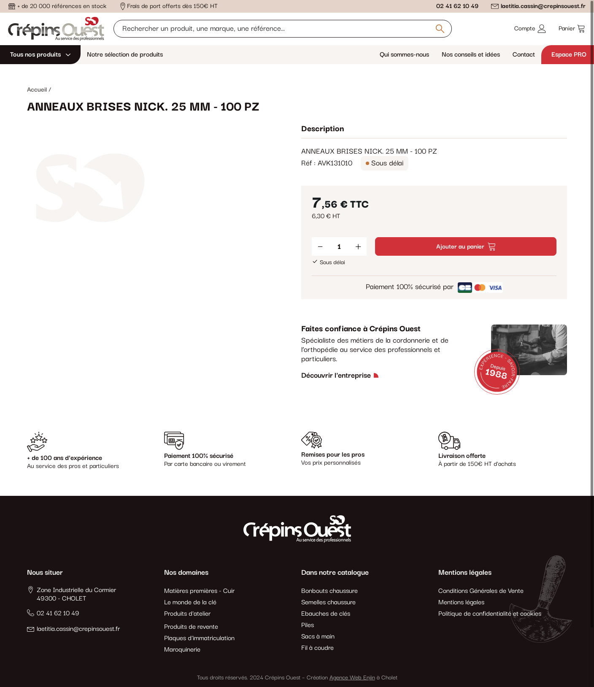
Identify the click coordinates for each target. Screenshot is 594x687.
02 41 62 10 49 (457, 6)
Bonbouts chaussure (329, 591)
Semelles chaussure (328, 602)
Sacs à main (318, 637)
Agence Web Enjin (352, 677)
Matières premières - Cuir (199, 591)
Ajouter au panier (465, 247)
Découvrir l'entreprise (336, 375)
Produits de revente (191, 627)
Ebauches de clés (325, 614)
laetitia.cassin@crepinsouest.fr (543, 6)
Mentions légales (461, 602)
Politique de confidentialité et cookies (489, 614)
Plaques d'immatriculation (199, 638)
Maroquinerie (182, 650)
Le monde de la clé (190, 602)
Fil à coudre (317, 648)
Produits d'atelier (187, 614)
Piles (307, 625)
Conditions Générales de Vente (481, 591)
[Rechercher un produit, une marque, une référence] (282, 29)
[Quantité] (339, 246)
